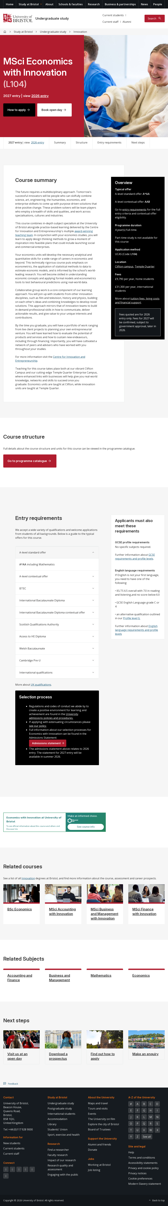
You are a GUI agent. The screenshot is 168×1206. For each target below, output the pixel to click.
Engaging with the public (63, 1174)
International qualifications (35, 672)
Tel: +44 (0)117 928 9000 (18, 1129)
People (157, 4)
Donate (92, 1150)
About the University (101, 1097)
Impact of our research (62, 1160)
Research (94, 4)
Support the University (102, 1138)
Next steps (138, 142)
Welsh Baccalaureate (32, 648)
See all (147, 1136)
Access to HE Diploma (32, 636)
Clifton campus (124, 266)
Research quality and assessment (60, 1167)
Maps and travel (98, 1103)
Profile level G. (131, 618)
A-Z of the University (141, 1097)
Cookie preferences (140, 1178)
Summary (60, 142)
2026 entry (40, 96)
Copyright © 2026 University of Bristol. (23, 1200)
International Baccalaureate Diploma (42, 600)
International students (61, 1114)
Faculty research (58, 1155)
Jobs (91, 1159)
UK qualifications (41, 684)
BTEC (22, 588)
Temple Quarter (145, 266)
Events (92, 1114)
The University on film (101, 1119)
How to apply (17, 110)
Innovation (28, 878)
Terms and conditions (141, 1157)
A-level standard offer (32, 552)
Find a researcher (58, 1150)
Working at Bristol (99, 1165)
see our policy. (38, 726)
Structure (81, 142)
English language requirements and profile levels (136, 630)
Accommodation (57, 1119)
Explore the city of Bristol (103, 1124)
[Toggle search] (155, 18)
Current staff (110, 22)
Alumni (127, 22)
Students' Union (57, 1129)
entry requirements (134, 209)
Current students (113, 15)
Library (52, 1124)
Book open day (52, 110)
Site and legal (136, 1146)
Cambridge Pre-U (30, 660)
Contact (8, 1097)
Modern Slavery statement (144, 1184)
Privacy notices (137, 1173)
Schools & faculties (71, 4)
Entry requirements (109, 142)
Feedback (13, 1084)
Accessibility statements (143, 1163)
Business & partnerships (120, 4)
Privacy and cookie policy (143, 1168)
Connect (8, 1162)
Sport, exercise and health (64, 1134)
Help (131, 1152)
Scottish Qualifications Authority (39, 624)
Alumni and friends (99, 1144)
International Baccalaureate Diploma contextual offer (52, 612)
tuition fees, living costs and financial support (137, 300)
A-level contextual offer (33, 576)
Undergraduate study (52, 18)
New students (11, 1143)
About (49, 4)
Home (9, 4)
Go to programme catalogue (27, 461)
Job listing (94, 1170)
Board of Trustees (99, 1129)
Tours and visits (98, 1108)
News (144, 4)
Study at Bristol (29, 4)
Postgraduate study (60, 1108)
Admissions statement (46, 743)
